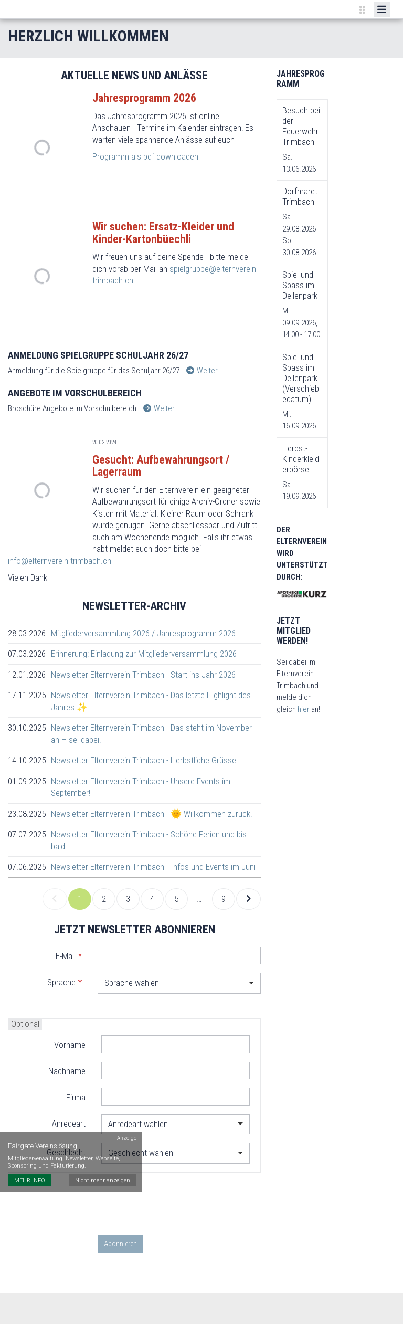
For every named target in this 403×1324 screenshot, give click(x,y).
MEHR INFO (29, 1180)
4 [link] (152, 899)
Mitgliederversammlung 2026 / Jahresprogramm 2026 (143, 633)
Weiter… (203, 370)
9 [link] (223, 899)
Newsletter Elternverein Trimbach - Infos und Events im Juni (153, 866)
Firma (76, 1097)
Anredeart (69, 1123)
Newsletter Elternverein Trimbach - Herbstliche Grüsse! (144, 760)
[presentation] (177, 1203)
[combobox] (179, 983)
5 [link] (176, 899)
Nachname (67, 1071)
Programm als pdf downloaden (145, 156)
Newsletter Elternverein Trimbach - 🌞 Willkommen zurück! (151, 813)
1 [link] (80, 899)
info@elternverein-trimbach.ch (59, 560)
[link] (55, 899)
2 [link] (104, 899)
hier (304, 709)
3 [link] (128, 899)
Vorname (70, 1044)
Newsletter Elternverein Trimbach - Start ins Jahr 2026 (143, 674)
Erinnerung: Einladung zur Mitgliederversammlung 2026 (144, 653)
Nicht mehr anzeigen (102, 1180)
